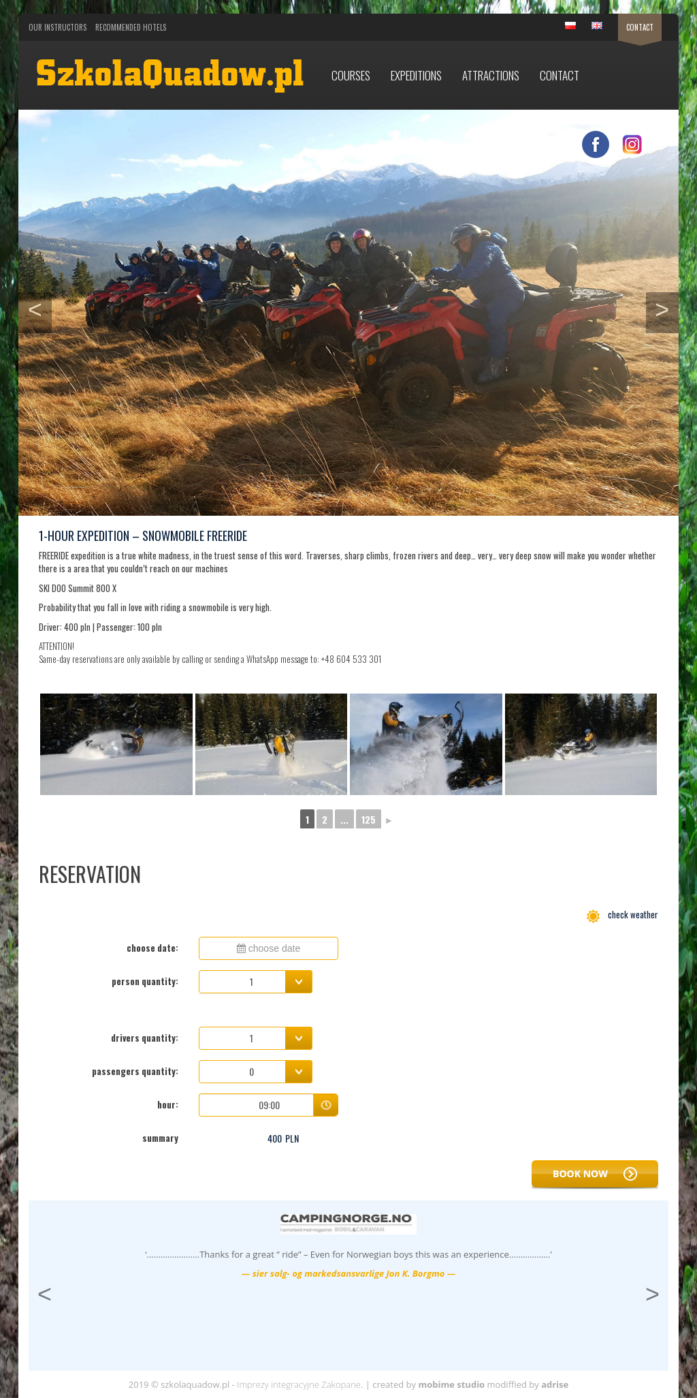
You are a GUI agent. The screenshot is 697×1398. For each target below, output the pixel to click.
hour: (167, 1104)
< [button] (40, 308)
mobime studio (451, 1384)
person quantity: (145, 981)
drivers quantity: (144, 1037)
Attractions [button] (490, 75)
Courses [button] (350, 75)
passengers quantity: (135, 1071)
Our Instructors (57, 27)
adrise (554, 1384)
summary (160, 1138)
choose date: (152, 947)
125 (368, 819)
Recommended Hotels (130, 27)
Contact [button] (559, 75)
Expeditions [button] (416, 75)
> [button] (667, 308)
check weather (622, 914)
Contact (639, 27)
